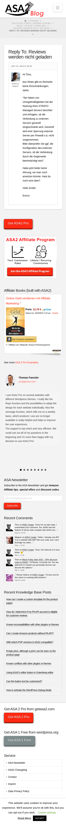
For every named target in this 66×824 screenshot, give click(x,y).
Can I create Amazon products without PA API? (30, 633)
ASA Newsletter (16, 762)
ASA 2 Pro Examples (26, 362)
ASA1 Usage (28, 525)
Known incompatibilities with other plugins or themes (32, 624)
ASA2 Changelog (17, 769)
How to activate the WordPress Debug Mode (28, 690)
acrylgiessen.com (27, 381)
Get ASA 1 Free (19, 740)
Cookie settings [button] (47, 812)
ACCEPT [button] (39, 818)
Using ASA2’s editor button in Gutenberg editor (29, 672)
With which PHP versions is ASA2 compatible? (29, 642)
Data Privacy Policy (18, 791)
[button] (57, 8)
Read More (24, 818)
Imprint (12, 784)
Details (55, 313)
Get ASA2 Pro (18, 223)
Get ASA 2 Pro (18, 717)
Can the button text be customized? (24, 681)
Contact (12, 776)
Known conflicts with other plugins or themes (28, 663)
